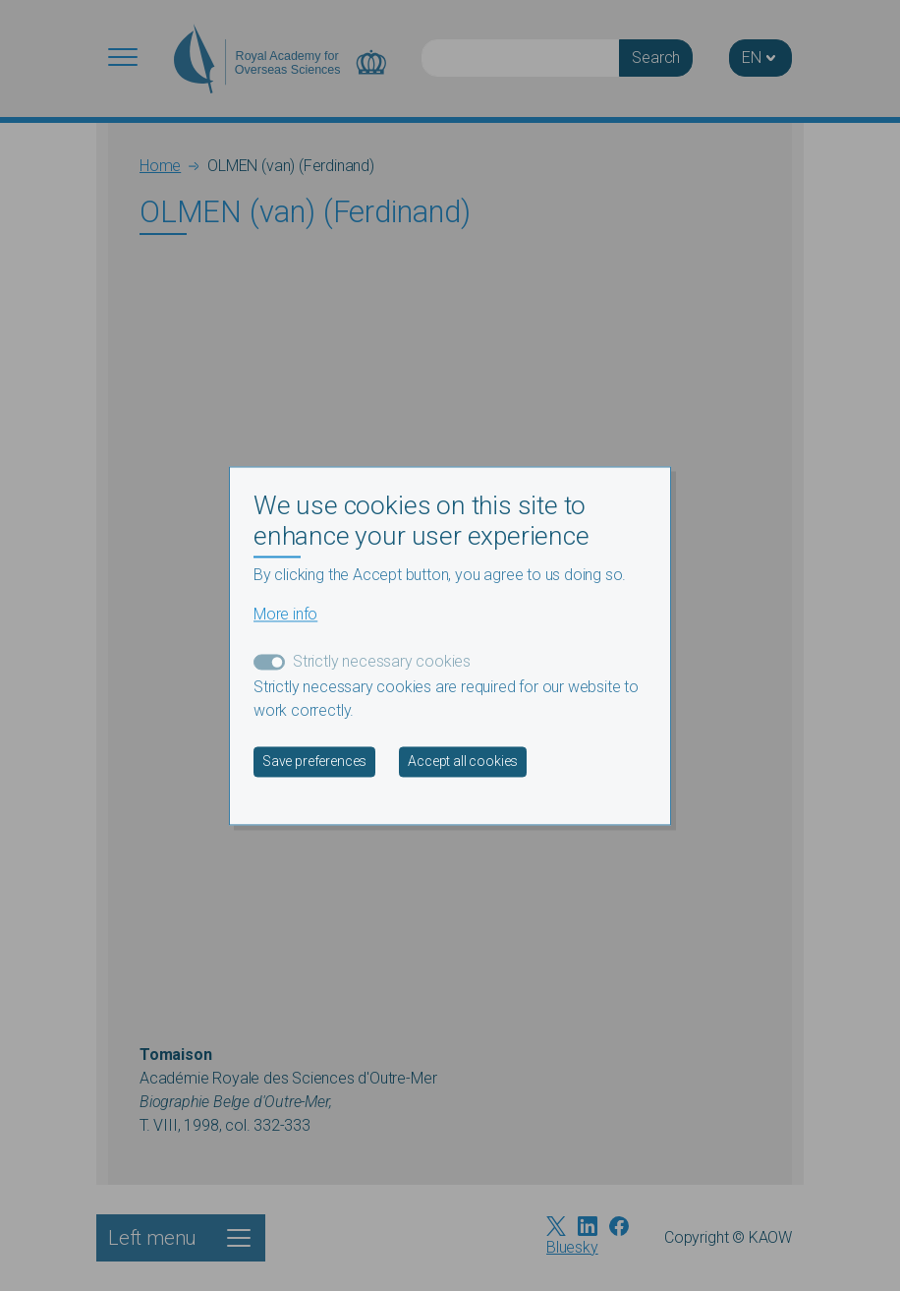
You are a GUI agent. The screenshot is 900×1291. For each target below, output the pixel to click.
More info (285, 614)
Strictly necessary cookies (382, 661)
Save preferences (314, 761)
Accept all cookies (463, 761)
